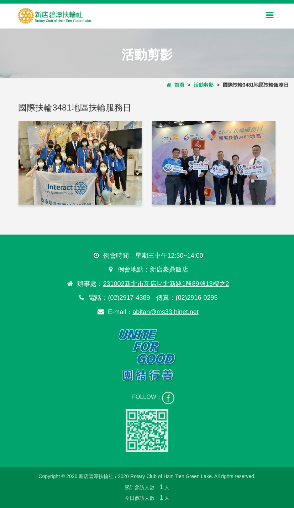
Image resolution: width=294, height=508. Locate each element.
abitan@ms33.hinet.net (165, 311)
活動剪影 (204, 85)
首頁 (175, 85)
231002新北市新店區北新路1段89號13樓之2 (166, 283)
